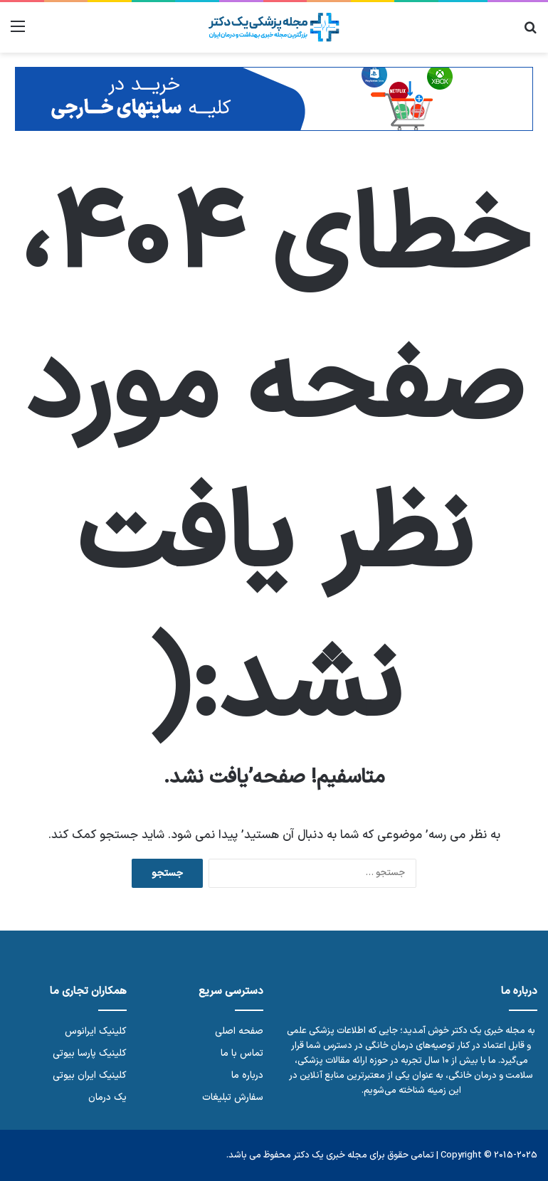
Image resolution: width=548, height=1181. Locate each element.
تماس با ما (242, 1053)
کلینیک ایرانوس (96, 1031)
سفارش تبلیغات (232, 1097)
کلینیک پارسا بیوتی (90, 1053)
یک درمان (107, 1097)
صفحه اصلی (239, 1031)
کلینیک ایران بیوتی (90, 1075)
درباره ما (247, 1075)
